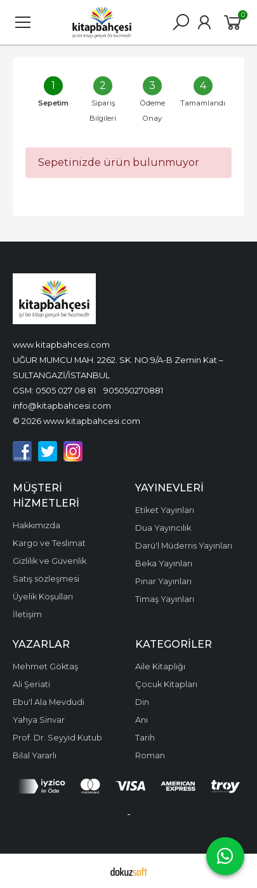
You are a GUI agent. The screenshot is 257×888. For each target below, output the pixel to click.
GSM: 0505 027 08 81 (54, 390)
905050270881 (133, 390)
